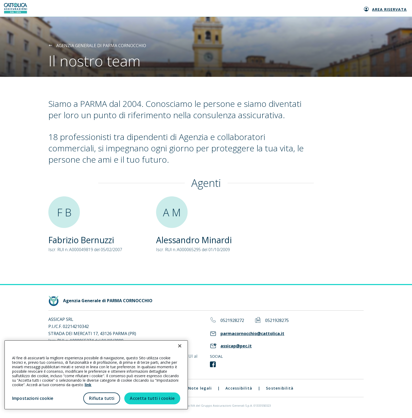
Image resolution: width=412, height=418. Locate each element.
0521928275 (277, 320)
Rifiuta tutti (101, 398)
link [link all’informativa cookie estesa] (88, 384)
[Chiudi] (180, 346)
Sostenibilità (279, 388)
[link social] (213, 365)
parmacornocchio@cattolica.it (252, 333)
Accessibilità (238, 388)
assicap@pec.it (236, 346)
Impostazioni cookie (32, 398)
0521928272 (232, 320)
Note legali (200, 388)
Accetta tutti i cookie (152, 398)
